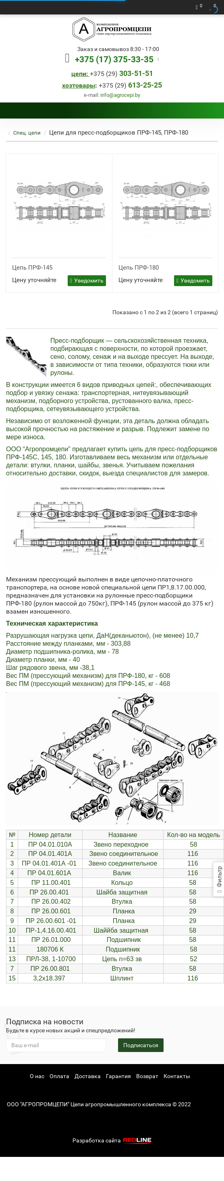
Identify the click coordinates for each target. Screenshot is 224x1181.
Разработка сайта (113, 1140)
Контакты (177, 1076)
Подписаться (140, 1045)
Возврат (147, 1076)
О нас (37, 1076)
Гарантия (118, 1076)
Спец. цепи (27, 133)
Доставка (88, 1076)
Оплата (59, 1076)
